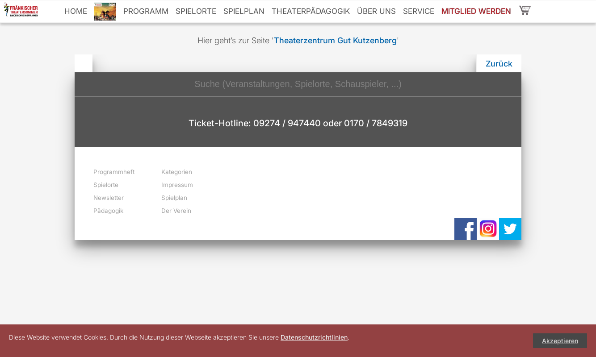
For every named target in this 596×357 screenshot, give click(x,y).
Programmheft (113, 171)
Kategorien (176, 171)
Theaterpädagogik (311, 11)
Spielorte (196, 11)
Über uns (376, 11)
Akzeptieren (560, 341)
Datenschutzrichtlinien (314, 337)
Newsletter (108, 197)
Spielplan (243, 11)
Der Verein (176, 210)
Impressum (177, 184)
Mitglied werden (476, 11)
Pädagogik (108, 210)
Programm (145, 11)
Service (418, 11)
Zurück (499, 63)
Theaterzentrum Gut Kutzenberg (335, 40)
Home (75, 11)
